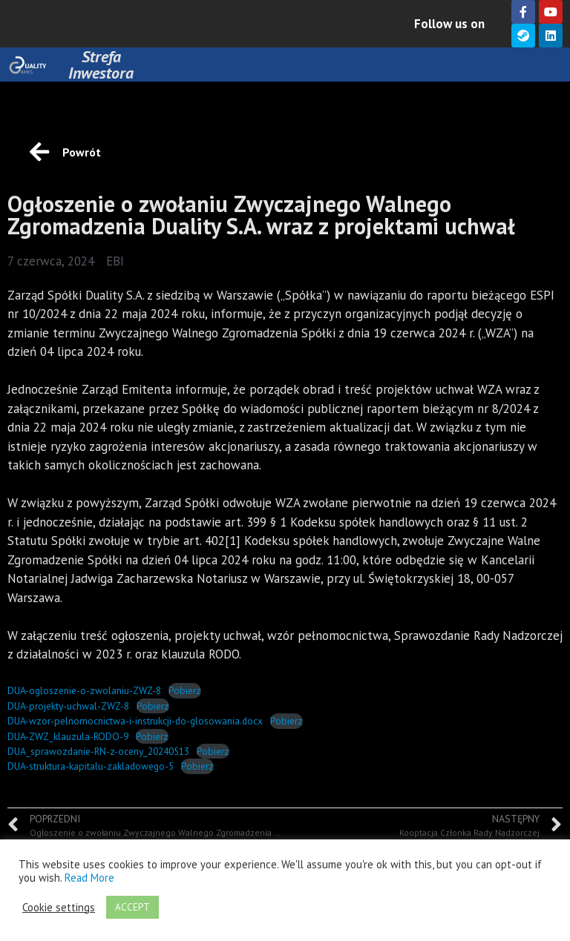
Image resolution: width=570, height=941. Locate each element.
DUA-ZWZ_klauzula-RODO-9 (67, 736)
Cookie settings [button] (58, 907)
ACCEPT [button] (132, 907)
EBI (115, 261)
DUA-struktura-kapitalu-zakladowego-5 (90, 766)
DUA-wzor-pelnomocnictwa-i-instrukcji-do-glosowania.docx (135, 720)
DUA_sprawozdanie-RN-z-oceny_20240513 (98, 751)
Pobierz (184, 690)
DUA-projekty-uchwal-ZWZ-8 (68, 706)
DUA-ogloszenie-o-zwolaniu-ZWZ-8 (84, 690)
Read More (89, 878)
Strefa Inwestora (101, 64)
